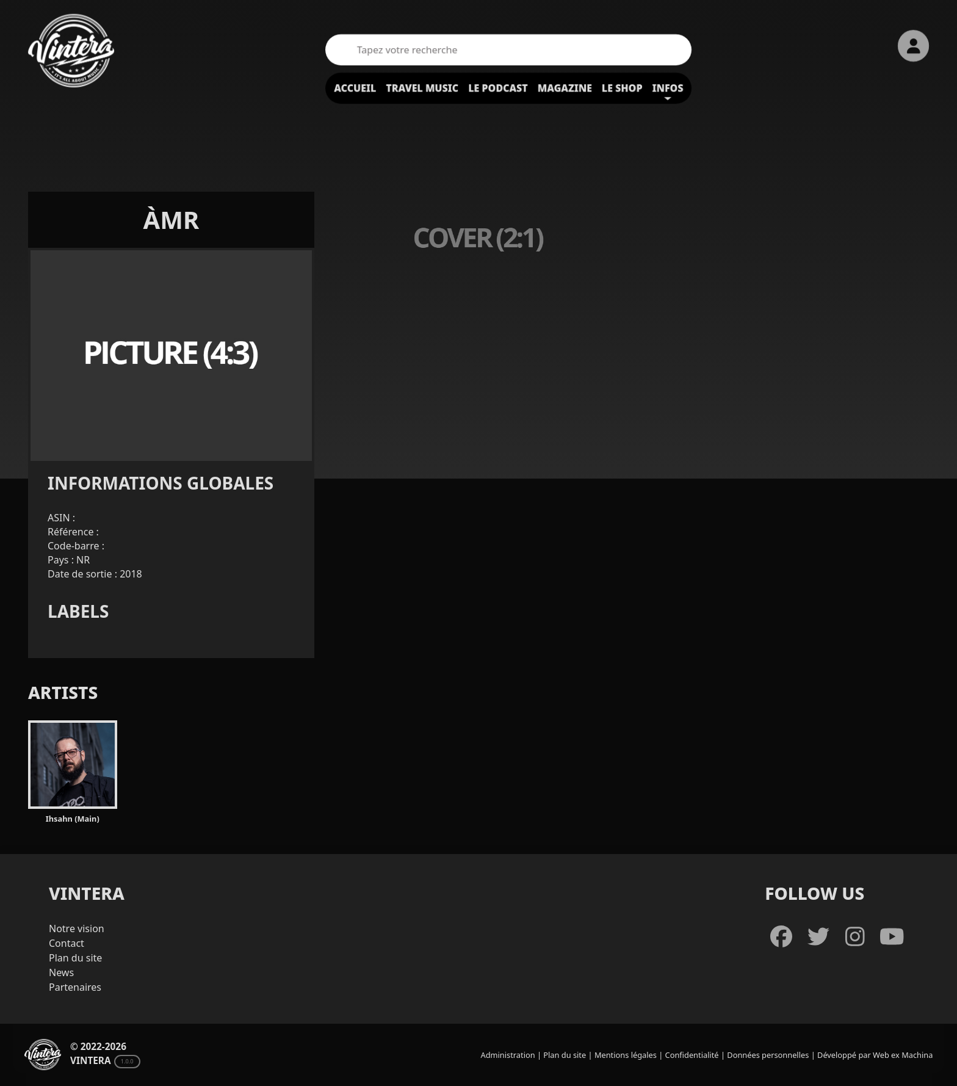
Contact (66, 943)
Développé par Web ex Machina (875, 1054)
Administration (508, 1054)
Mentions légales (625, 1054)
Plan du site (75, 958)
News (61, 972)
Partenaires (75, 987)
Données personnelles (768, 1054)
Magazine (565, 88)
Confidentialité (692, 1054)
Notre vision (76, 928)
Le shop (622, 88)
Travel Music (422, 88)
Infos (668, 88)
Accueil (355, 88)
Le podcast (498, 88)
